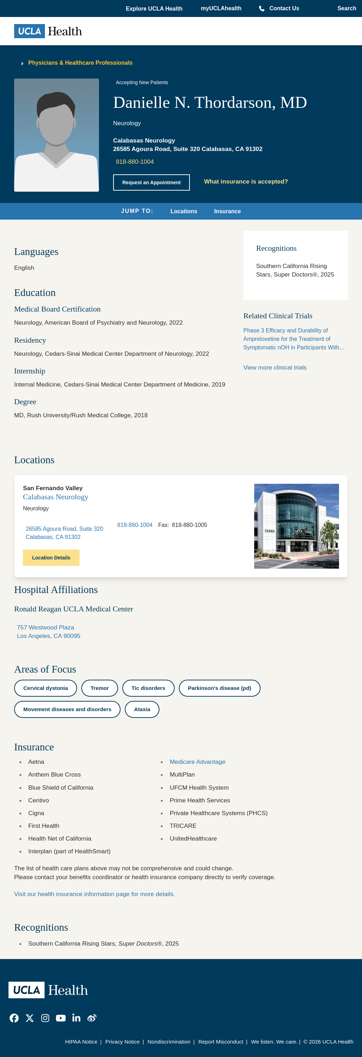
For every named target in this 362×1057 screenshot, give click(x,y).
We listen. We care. (274, 1042)
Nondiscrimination (168, 1042)
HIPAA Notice (81, 1042)
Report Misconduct (220, 1042)
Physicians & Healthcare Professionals (80, 63)
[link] (14, 1018)
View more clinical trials (274, 367)
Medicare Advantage (197, 761)
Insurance (227, 211)
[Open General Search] (344, 8)
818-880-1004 (135, 161)
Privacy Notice (122, 1042)
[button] (155, 8)
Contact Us (284, 8)
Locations (183, 211)
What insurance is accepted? (246, 181)
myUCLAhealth (221, 8)
